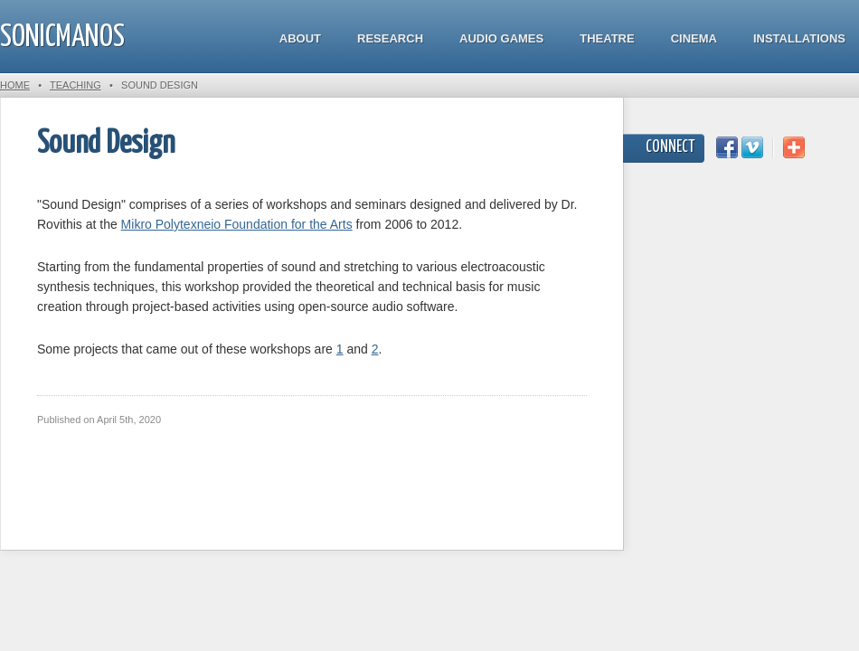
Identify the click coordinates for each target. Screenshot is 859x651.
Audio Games (501, 38)
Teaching (75, 85)
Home (15, 85)
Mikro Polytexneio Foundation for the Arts (237, 224)
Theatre (607, 38)
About (300, 38)
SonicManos (62, 37)
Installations (799, 38)
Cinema (694, 38)
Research (390, 38)
